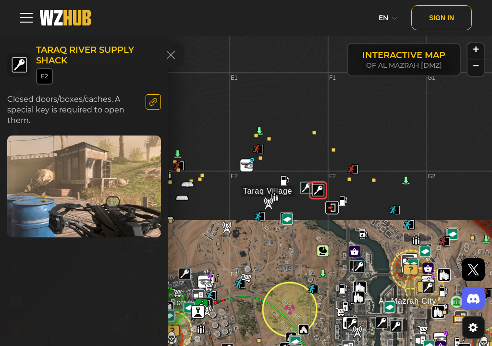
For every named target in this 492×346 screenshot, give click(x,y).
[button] (428, 287)
